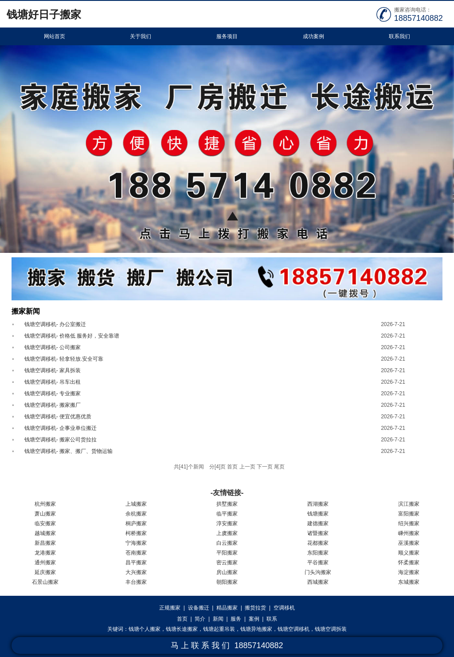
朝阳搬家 (227, 582)
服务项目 (227, 36)
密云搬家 (227, 562)
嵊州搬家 (408, 533)
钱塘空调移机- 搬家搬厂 (52, 405)
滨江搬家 (408, 504)
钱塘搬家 (318, 514)
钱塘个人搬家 (144, 629)
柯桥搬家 (136, 533)
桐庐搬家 (136, 523)
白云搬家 (227, 543)
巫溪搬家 (408, 543)
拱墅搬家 (227, 504)
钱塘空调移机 (293, 629)
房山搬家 (227, 572)
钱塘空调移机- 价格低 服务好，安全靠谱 (72, 336)
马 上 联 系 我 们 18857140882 (227, 645)
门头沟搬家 (318, 572)
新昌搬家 (45, 543)
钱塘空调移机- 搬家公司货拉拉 (60, 440)
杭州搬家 (45, 504)
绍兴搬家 (408, 523)
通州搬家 (45, 562)
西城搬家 (318, 582)
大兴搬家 (136, 572)
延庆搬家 (45, 572)
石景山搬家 (45, 582)
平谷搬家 (318, 562)
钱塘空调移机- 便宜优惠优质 (57, 416)
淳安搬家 (227, 523)
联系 (271, 619)
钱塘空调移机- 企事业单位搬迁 (60, 428)
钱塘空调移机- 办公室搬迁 (55, 324)
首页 (182, 619)
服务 (236, 619)
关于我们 (140, 36)
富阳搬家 (408, 514)
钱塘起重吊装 (219, 629)
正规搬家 (169, 608)
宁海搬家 (136, 543)
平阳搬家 (227, 553)
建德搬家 (318, 523)
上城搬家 (136, 504)
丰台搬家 (136, 582)
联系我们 (399, 36)
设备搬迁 (198, 608)
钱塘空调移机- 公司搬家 (52, 347)
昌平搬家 (136, 562)
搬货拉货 (255, 608)
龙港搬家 (45, 553)
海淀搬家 (408, 572)
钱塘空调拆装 (331, 629)
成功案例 (313, 36)
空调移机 (284, 608)
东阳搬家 (318, 553)
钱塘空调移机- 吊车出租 (52, 382)
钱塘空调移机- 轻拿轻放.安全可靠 (64, 359)
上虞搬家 (227, 533)
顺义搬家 (408, 553)
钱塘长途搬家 (182, 629)
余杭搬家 (136, 514)
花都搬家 (318, 543)
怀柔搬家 (408, 562)
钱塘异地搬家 (256, 629)
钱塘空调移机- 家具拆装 (52, 370)
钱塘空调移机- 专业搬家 (52, 393)
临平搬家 (227, 514)
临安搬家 (45, 523)
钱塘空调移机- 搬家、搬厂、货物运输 (68, 451)
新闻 (218, 619)
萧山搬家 (45, 514)
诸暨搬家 (318, 533)
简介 (200, 619)
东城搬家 (408, 582)
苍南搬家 (136, 553)
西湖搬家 (318, 504)
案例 (254, 619)
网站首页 (54, 36)
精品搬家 (227, 608)
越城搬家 (45, 533)
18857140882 (418, 18)
